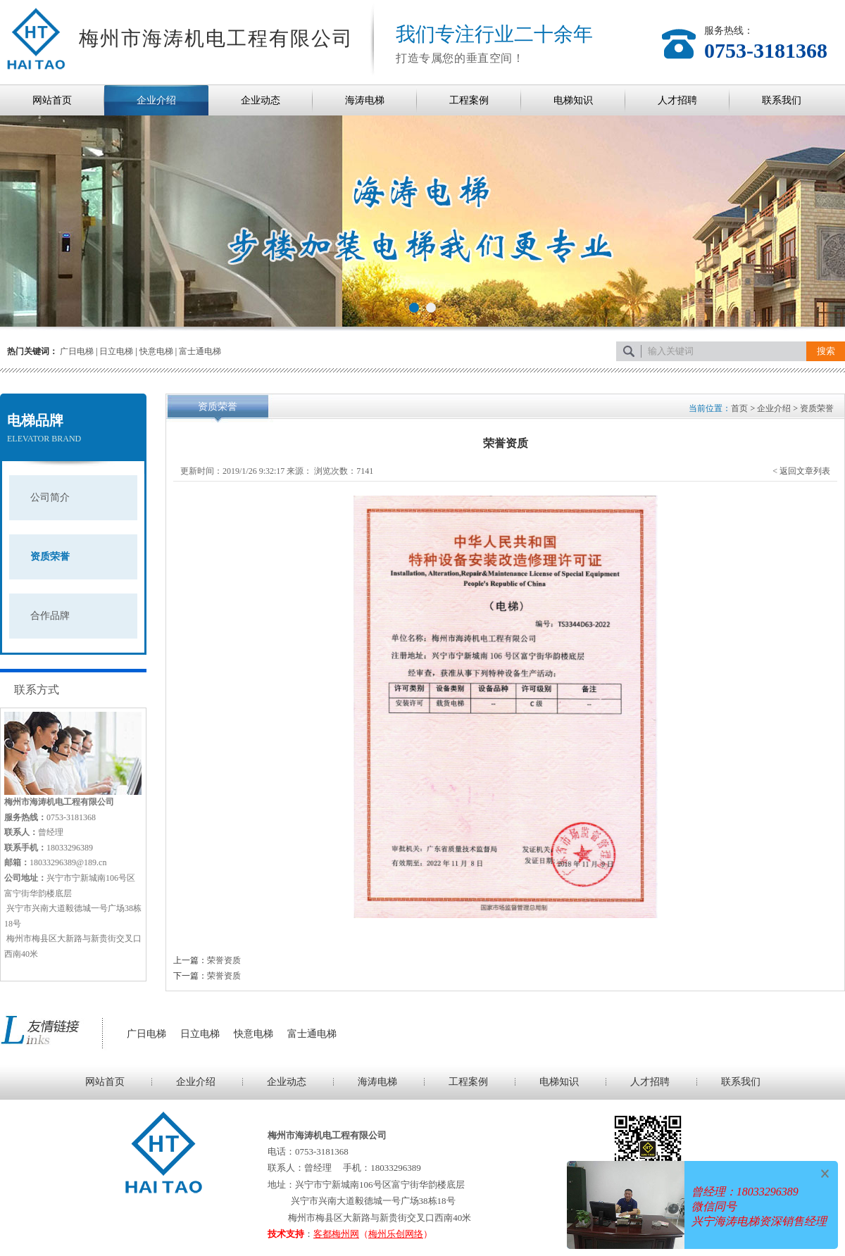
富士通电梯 (200, 351)
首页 (739, 408)
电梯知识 (573, 100)
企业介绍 (156, 100)
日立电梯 (116, 351)
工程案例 (469, 100)
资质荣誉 (50, 556)
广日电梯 (77, 351)
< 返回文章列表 (801, 471)
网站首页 (52, 100)
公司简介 (50, 497)
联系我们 (781, 100)
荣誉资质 (224, 960)
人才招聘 (677, 100)
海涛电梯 (364, 100)
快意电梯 (156, 351)
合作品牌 (50, 615)
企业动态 (260, 100)
